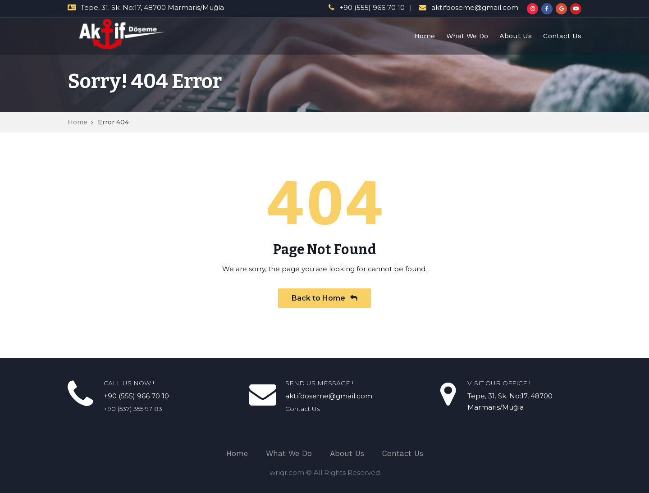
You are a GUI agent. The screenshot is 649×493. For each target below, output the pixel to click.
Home (424, 36)
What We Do (467, 36)
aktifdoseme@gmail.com (474, 7)
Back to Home (324, 298)
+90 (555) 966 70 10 (372, 7)
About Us (515, 36)
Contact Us (562, 36)
